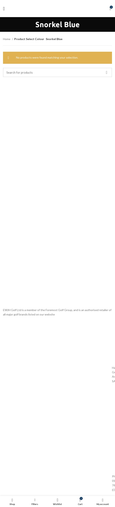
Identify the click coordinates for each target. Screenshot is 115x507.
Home (7, 39)
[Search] (57, 72)
